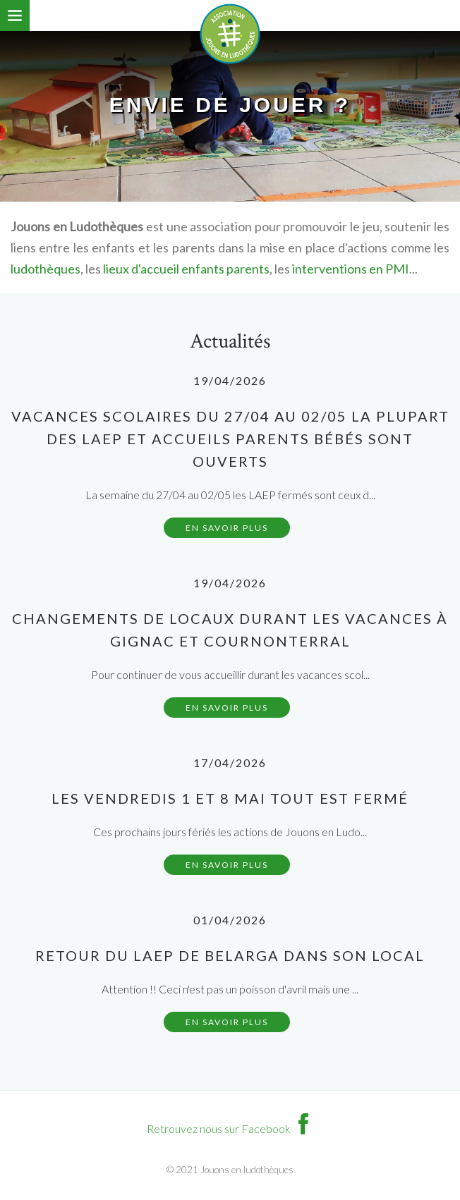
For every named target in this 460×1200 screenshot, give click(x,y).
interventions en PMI (350, 268)
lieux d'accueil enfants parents (186, 268)
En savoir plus (227, 527)
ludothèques (45, 268)
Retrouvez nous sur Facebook (230, 1128)
